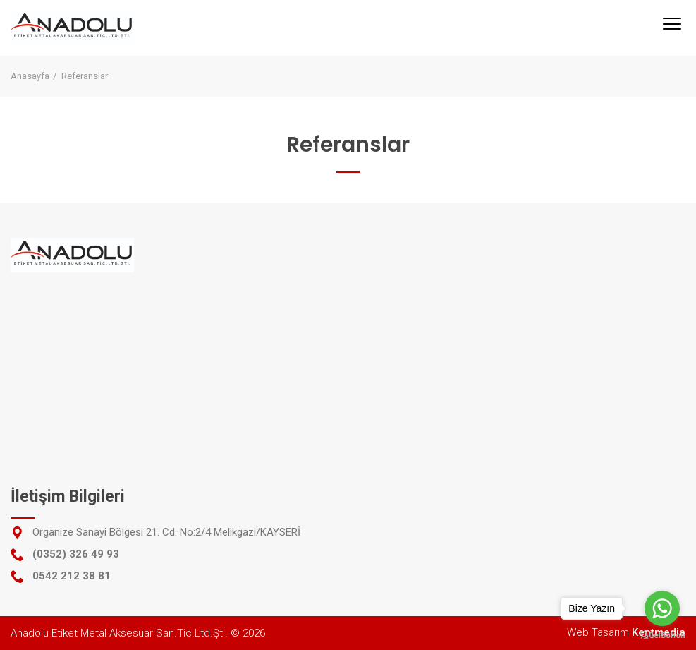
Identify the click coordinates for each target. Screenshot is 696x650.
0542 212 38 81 (71, 576)
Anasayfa (30, 76)
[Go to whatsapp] (662, 608)
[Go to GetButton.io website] (662, 635)
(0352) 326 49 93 (75, 554)
